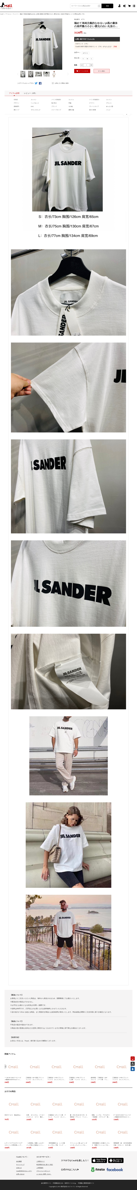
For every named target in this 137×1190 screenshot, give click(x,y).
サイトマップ (20, 1164)
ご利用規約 (39, 1168)
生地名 (16, 99)
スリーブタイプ (56, 110)
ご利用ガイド (40, 1161)
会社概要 (19, 1161)
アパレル (8, 14)
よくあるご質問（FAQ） (43, 1174)
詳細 (115, 46)
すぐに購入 (101, 71)
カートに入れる (82, 71)
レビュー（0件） (30, 93)
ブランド (54, 106)
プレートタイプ (94, 106)
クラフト (92, 103)
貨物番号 (16, 106)
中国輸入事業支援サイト (86, 1183)
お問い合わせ (20, 1174)
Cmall (1, 14)
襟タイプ (16, 110)
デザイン (16, 103)
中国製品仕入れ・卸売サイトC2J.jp (64, 1183)
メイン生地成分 (56, 99)
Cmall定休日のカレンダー (24, 1171)
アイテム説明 (14, 94)
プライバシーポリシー (43, 1171)
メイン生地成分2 (94, 99)
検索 (107, 6)
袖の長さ (54, 103)
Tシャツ (15, 14)
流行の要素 (92, 110)
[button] (6, 1066)
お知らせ (19, 1168)
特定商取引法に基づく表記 (44, 1164)
